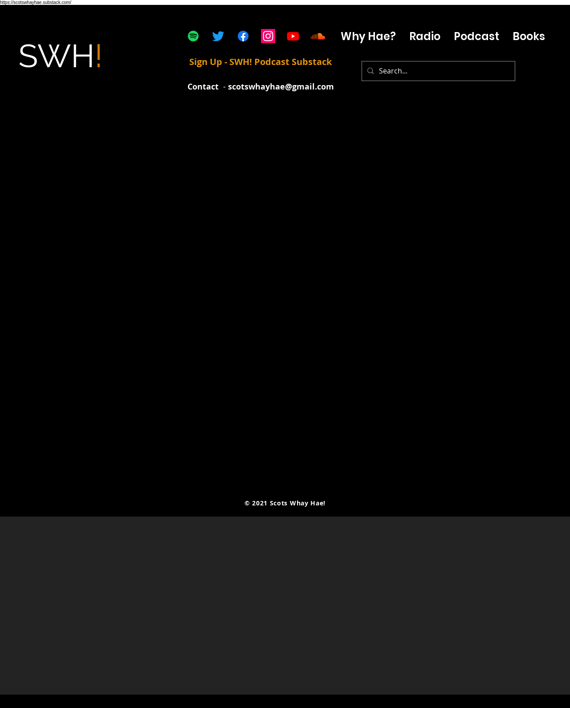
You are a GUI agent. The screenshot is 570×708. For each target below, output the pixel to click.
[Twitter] (218, 36)
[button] (476, 36)
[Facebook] (243, 36)
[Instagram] (268, 36)
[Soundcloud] (318, 36)
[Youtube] (293, 36)
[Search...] (437, 71)
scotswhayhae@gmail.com (281, 86)
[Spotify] (193, 36)
